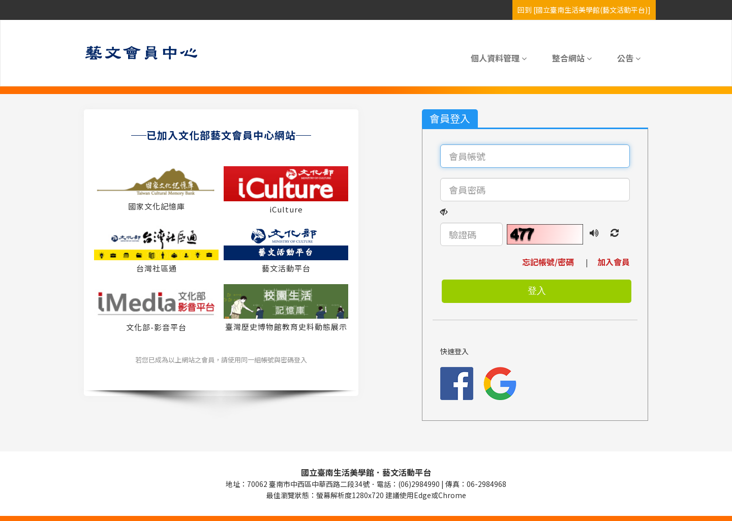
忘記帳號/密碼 (553, 262)
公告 (628, 58)
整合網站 (572, 58)
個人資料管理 (499, 58)
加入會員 (609, 262)
